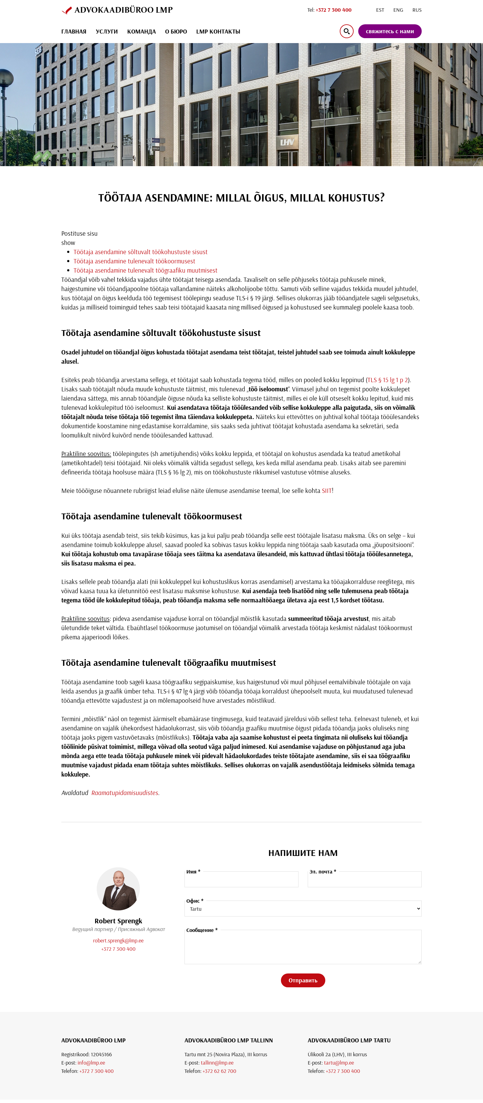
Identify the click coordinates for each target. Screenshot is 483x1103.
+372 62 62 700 (219, 1070)
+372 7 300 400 (118, 948)
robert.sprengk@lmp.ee (118, 940)
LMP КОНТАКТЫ (218, 31)
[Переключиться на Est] (380, 9)
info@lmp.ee (91, 1062)
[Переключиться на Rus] (417, 9)
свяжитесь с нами (390, 31)
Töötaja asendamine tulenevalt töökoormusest (134, 261)
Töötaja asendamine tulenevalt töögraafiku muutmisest (145, 270)
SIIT (327, 490)
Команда (141, 31)
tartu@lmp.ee (339, 1062)
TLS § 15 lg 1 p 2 (387, 380)
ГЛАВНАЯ (74, 31)
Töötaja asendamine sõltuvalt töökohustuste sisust (141, 252)
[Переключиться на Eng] (398, 9)
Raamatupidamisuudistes (124, 793)
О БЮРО (176, 31)
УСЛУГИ (107, 31)
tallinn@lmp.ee (217, 1062)
